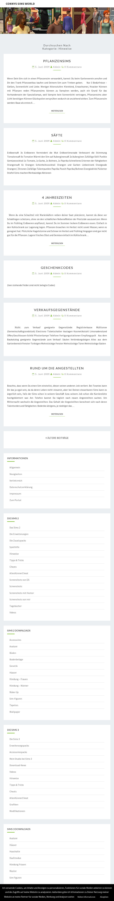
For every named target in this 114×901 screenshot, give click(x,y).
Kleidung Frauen (18, 864)
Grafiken (14, 804)
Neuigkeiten (16, 474)
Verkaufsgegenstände (57, 310)
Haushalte (15, 851)
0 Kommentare (73, 67)
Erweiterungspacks (19, 745)
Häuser (13, 672)
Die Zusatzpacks (18, 540)
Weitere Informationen (86, 897)
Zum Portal (15, 500)
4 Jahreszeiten (57, 197)
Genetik (14, 665)
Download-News (18, 765)
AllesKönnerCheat (19, 573)
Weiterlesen (58, 110)
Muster (13, 870)
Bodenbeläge (16, 659)
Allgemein (15, 467)
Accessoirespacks (18, 752)
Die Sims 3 (15, 739)
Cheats (13, 566)
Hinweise (14, 553)
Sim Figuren (16, 877)
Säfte (57, 135)
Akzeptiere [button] (104, 897)
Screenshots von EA (19, 579)
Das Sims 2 (15, 527)
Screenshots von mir (20, 599)
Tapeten (14, 705)
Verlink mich (16, 480)
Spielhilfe (14, 547)
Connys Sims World (20, 3)
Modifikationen (17, 811)
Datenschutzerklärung (21, 487)
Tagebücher (16, 605)
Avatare (13, 646)
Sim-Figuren (16, 698)
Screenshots (16, 586)
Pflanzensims (57, 61)
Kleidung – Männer (19, 685)
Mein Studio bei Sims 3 (21, 758)
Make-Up (14, 692)
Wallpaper (15, 711)
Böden (13, 652)
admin (57, 67)
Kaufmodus (15, 857)
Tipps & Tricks (17, 560)
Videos (13, 612)
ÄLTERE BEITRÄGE (57, 438)
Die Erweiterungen (19, 534)
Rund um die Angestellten (57, 368)
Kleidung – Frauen (19, 679)
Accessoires (15, 639)
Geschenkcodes (57, 268)
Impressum (15, 493)
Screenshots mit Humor (22, 592)
